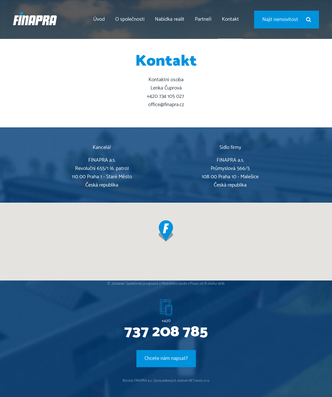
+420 (166, 328)
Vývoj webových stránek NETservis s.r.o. (181, 381)
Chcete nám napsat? (166, 358)
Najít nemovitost (286, 19)
